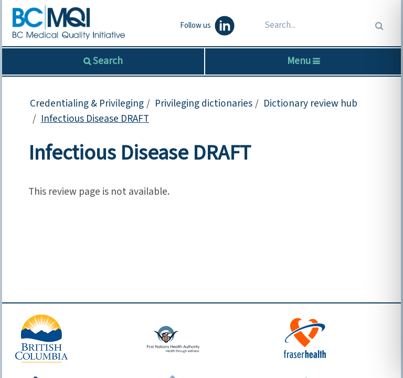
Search (107, 61)
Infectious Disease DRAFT (95, 118)
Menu (303, 61)
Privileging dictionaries (203, 103)
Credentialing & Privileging (87, 103)
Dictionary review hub (310, 103)
